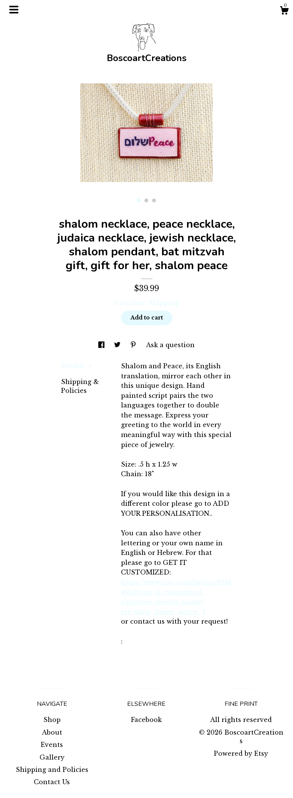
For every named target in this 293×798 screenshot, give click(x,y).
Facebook (146, 719)
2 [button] (146, 200)
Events (52, 744)
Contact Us (52, 782)
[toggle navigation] (13, 9)
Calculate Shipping (146, 302)
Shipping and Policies (52, 769)
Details (76, 365)
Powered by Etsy (241, 753)
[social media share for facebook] (102, 345)
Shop (52, 719)
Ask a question (170, 345)
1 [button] (139, 200)
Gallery (52, 757)
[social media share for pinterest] (134, 345)
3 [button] (154, 200)
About (52, 732)
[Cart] (284, 11)
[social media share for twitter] (118, 345)
